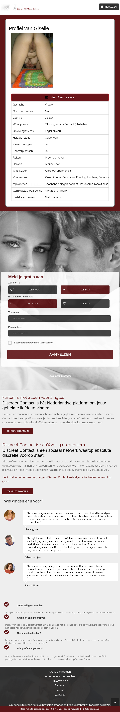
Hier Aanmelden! (60, 97)
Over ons (60, 690)
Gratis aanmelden (60, 671)
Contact (60, 694)
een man (85, 289)
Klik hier (54, 709)
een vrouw (34, 289)
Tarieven (60, 685)
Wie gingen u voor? (60, 246)
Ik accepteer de (33, 342)
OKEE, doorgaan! (91, 709)
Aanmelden (59, 354)
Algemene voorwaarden (60, 676)
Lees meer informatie (60, 376)
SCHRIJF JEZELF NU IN (18, 431)
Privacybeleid (60, 681)
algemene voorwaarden (41, 342)
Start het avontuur (18, 491)
